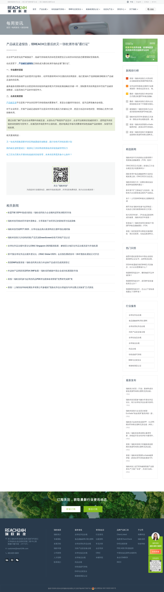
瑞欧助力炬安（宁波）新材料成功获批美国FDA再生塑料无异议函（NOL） (139, 390)
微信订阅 (93, 509)
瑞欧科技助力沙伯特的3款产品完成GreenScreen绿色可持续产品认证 (39, 237)
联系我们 (57, 562)
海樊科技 (141, 534)
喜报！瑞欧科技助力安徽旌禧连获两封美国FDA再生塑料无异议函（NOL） (142, 133)
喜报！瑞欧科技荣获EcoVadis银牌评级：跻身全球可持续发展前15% (141, 125)
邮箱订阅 (71, 509)
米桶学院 (99, 557)
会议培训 (99, 548)
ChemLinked (122, 534)
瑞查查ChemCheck (124, 539)
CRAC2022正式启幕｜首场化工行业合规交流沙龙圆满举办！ (140, 167)
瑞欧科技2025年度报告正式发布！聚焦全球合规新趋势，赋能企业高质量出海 (141, 118)
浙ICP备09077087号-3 (83, 588)
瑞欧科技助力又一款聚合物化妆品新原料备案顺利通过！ (139, 183)
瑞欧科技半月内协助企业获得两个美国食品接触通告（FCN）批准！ (139, 159)
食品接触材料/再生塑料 (138, 321)
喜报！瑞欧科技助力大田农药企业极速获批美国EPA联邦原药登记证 (142, 79)
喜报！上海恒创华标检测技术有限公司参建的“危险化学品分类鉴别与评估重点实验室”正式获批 (50, 287)
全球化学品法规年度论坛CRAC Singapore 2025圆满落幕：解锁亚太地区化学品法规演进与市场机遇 (53, 246)
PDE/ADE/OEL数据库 (125, 548)
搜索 (150, 9)
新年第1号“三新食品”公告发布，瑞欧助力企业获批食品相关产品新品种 (139, 191)
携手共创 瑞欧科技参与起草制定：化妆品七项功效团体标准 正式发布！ (139, 208)
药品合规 (132, 349)
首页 (34, 9)
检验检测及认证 (93, 9)
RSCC (119, 562)
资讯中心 (121, 9)
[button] (153, 59)
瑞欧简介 (57, 534)
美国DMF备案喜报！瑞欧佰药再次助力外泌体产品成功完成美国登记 (38, 262)
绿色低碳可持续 (58, 9)
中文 (131, 2)
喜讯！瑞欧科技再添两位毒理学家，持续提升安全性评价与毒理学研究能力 (139, 434)
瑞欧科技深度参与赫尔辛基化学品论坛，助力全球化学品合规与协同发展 (139, 401)
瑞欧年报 (57, 548)
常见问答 (99, 544)
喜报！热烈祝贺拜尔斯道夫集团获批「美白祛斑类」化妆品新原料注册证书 (139, 232)
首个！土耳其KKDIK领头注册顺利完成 (140, 199)
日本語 (146, 2)
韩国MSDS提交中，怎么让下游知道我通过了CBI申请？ (140, 290)
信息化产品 (108, 9)
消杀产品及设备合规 (137, 332)
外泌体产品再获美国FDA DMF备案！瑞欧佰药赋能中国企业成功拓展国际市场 (43, 271)
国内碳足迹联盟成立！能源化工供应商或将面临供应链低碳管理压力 (37, 148)
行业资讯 (99, 534)
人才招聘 (57, 557)
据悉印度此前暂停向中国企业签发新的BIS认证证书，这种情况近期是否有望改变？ (140, 257)
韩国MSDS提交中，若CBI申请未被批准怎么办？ (139, 282)
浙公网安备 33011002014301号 (104, 588)
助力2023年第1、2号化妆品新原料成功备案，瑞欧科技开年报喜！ (139, 216)
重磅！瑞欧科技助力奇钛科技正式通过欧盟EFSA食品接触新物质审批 (141, 95)
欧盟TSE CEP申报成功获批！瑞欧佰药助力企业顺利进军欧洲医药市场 (39, 212)
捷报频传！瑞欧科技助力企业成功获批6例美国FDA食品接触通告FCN (142, 110)
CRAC (98, 553)
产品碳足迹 (11, 102)
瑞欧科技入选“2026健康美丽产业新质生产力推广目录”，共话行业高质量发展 (140, 467)
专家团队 (57, 539)
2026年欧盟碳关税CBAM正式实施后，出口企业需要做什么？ (139, 266)
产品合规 (43, 9)
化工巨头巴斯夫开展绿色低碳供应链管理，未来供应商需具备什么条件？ (39, 154)
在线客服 (155, 552)
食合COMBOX (122, 557)
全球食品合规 (134, 343)
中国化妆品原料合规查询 (127, 553)
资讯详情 (24, 27)
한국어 (154, 2)
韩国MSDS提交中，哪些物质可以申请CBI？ (140, 274)
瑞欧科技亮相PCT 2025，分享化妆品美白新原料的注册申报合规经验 (39, 229)
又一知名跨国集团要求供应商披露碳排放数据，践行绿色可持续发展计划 (39, 142)
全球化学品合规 (135, 315)
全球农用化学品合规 (137, 326)
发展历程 (57, 544)
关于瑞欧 (133, 9)
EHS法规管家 (122, 544)
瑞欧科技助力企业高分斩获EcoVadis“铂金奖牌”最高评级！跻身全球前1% (140, 412)
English (138, 2)
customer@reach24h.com (18, 549)
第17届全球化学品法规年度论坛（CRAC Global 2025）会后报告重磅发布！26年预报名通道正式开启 (53, 254)
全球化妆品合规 (135, 338)
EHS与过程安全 (76, 9)
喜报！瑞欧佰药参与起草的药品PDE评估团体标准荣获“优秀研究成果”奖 (40, 279)
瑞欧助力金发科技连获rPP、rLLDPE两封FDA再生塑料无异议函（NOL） (140, 423)
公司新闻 (57, 553)
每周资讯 (15, 27)
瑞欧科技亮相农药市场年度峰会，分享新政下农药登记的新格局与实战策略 (41, 221)
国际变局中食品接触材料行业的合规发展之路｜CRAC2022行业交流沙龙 (140, 175)
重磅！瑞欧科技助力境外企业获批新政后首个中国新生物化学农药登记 (141, 102)
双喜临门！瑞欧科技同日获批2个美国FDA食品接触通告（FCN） (140, 224)
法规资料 (99, 539)
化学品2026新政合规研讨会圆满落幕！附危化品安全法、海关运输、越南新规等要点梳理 (141, 87)
